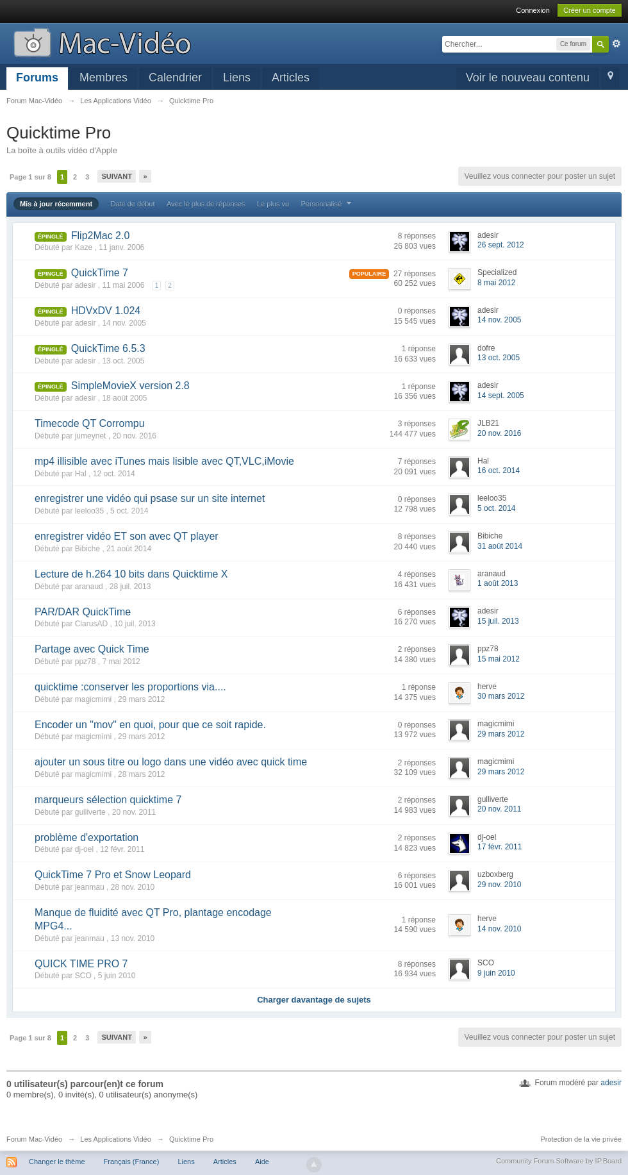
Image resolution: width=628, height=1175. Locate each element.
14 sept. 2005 (500, 395)
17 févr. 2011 (499, 846)
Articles (291, 77)
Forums (37, 77)
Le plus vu (273, 204)
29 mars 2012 (500, 733)
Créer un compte (589, 10)
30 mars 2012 (500, 696)
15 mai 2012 (498, 658)
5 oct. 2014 (496, 508)
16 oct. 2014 (498, 470)
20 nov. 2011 (499, 808)
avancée (616, 43)
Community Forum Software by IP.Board (559, 1161)
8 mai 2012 (496, 282)
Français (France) (132, 1161)
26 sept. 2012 (500, 244)
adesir (611, 1082)
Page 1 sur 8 (30, 177)
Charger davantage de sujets (314, 999)
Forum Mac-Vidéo (34, 1139)
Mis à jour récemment (56, 204)
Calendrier (175, 77)
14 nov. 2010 (499, 928)
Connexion (533, 10)
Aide (262, 1161)
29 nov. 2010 (499, 884)
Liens (237, 77)
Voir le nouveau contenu (528, 77)
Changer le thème (57, 1161)
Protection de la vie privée (581, 1139)
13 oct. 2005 (498, 357)
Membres (103, 77)
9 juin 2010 (496, 973)
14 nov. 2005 (499, 319)
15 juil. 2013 (498, 621)
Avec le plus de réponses (206, 204)
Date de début (132, 204)
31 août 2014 (499, 546)
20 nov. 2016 (499, 433)
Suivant (116, 176)
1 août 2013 (497, 583)
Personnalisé (327, 204)
